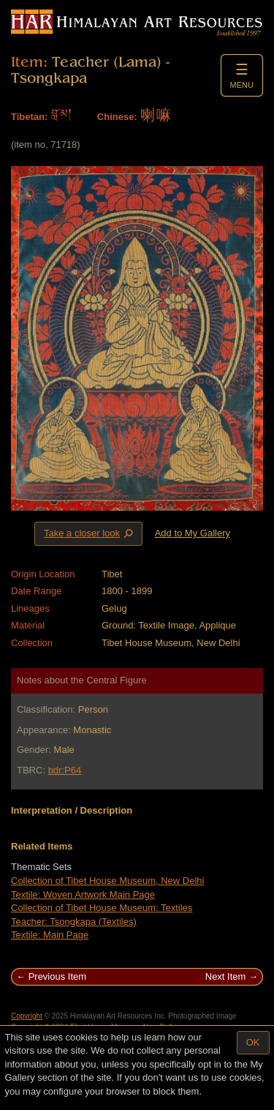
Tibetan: (29, 116)
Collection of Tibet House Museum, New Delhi (107, 880)
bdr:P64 (65, 770)
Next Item (225, 976)
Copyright (26, 1016)
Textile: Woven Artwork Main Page (83, 894)
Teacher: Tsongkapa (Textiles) (74, 921)
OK (253, 1042)
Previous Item (57, 976)
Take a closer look (90, 533)
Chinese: (117, 116)
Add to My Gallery (192, 533)
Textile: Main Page (49, 934)
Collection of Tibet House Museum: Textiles (101, 907)
